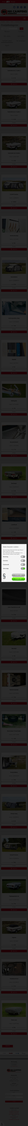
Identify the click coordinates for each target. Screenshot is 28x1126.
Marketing (5, 556)
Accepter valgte (18, 575)
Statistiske (5, 560)
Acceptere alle (18, 578)
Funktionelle (6, 564)
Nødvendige (6, 568)
